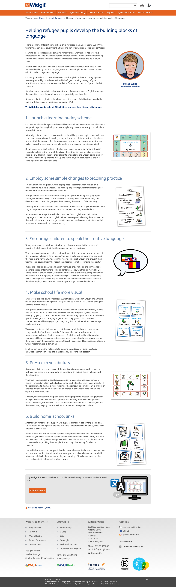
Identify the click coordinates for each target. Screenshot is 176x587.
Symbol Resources (126, 12)
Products (62, 12)
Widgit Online (35, 527)
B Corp (63, 531)
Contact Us (95, 553)
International (35, 544)
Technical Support (68, 544)
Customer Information (70, 548)
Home (42, 18)
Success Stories (145, 12)
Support (110, 12)
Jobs (62, 536)
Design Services (32, 550)
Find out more (37, 490)
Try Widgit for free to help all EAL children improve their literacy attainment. (63, 107)
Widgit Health (35, 536)
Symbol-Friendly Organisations (39, 558)
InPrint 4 (33, 531)
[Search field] (123, 5)
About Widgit (31, 12)
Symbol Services (96, 12)
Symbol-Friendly (77, 12)
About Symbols (48, 12)
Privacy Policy (63, 558)
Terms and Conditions (67, 555)
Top (146, 579)
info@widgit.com (102, 549)
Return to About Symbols (39, 507)
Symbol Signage (32, 554)
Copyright (64, 540)
